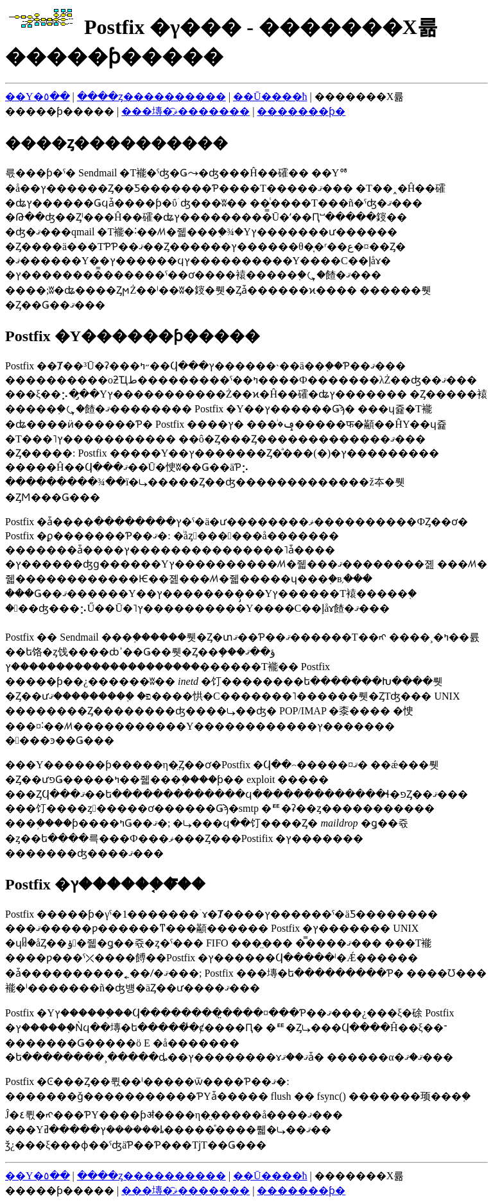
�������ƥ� (301, 111)
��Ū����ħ (270, 96)
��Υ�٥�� (37, 96)
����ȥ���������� (151, 96)
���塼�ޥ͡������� (185, 111)
